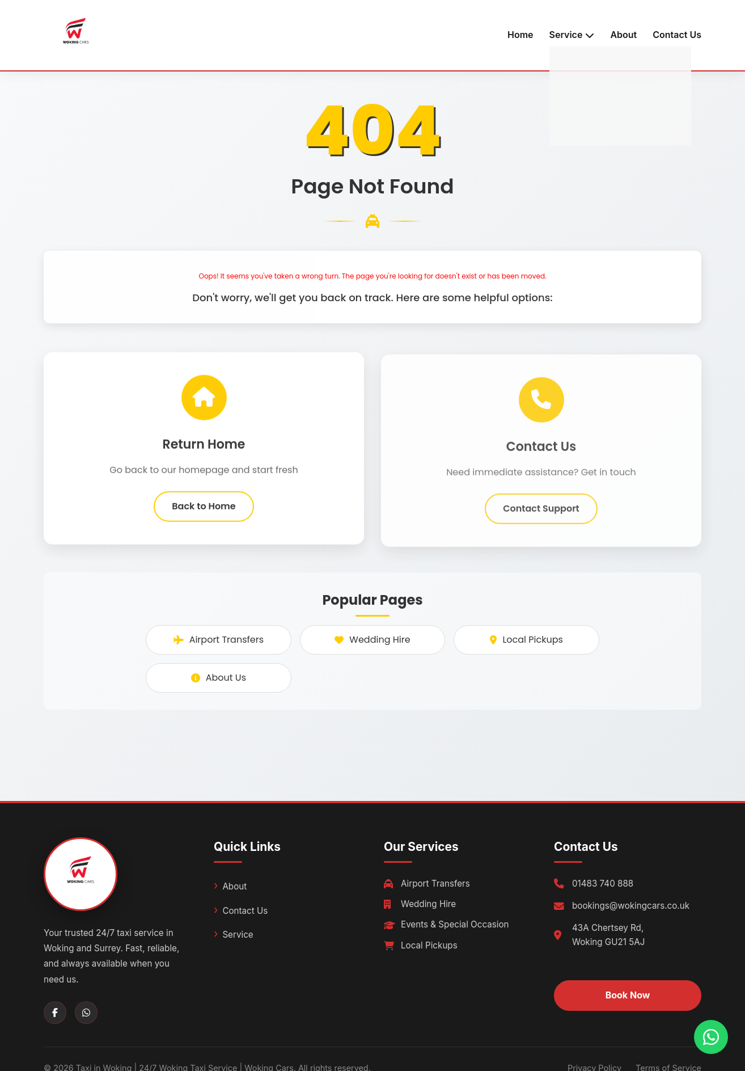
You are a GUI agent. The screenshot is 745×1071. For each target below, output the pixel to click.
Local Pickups (526, 639)
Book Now (628, 995)
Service (237, 934)
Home (520, 34)
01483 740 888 (602, 883)
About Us (218, 677)
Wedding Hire (372, 639)
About (623, 34)
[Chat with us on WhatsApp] (711, 1037)
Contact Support (541, 518)
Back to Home (203, 510)
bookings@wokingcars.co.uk (630, 905)
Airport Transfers (218, 639)
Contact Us (677, 34)
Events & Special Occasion (446, 924)
